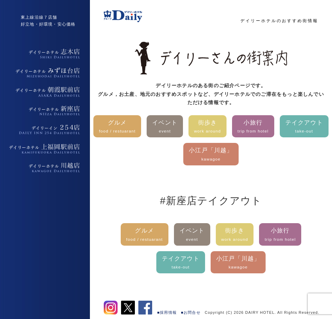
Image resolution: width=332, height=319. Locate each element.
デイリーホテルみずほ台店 (45, 72)
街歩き (207, 127)
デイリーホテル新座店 (45, 111)
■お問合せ (191, 312)
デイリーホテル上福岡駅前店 (45, 149)
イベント (164, 127)
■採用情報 (167, 312)
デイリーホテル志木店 (45, 53)
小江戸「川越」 (211, 155)
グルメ (117, 127)
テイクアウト (304, 127)
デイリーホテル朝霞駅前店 (45, 91)
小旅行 (253, 127)
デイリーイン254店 (45, 130)
